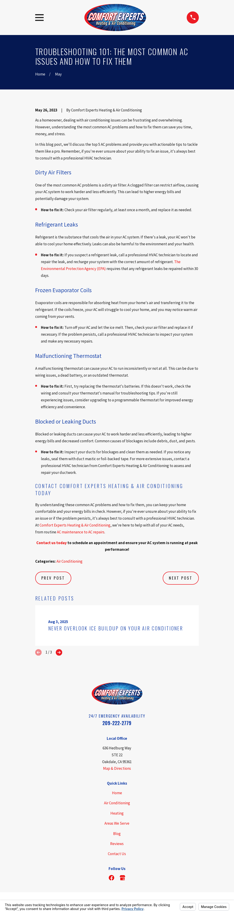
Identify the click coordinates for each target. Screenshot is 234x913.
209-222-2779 (116, 723)
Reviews (117, 843)
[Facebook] (111, 878)
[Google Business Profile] (122, 878)
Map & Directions (117, 768)
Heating (117, 813)
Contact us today (51, 542)
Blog (117, 833)
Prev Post (53, 578)
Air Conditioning (69, 561)
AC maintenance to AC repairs (80, 532)
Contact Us (117, 853)
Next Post (181, 578)
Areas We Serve (116, 823)
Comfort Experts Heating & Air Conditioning (75, 525)
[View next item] (59, 652)
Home (117, 792)
